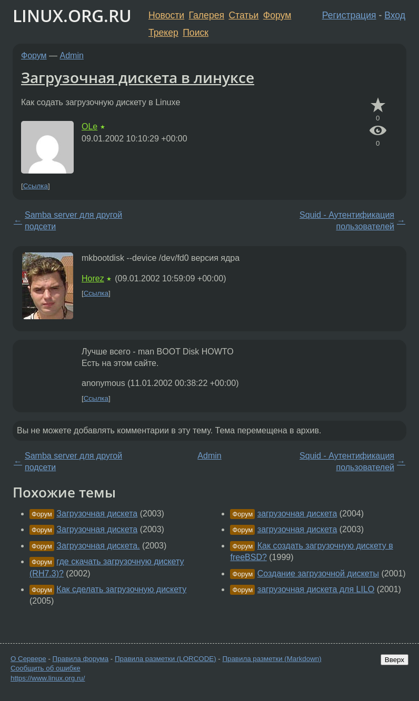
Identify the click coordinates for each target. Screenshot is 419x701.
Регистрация (349, 15)
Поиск (195, 32)
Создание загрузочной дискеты (318, 573)
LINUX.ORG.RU (72, 15)
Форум (277, 15)
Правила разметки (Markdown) (271, 659)
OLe (89, 126)
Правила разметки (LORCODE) (165, 659)
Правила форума (81, 659)
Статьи (243, 15)
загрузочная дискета (297, 513)
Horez (93, 278)
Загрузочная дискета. (97, 545)
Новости (166, 15)
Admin (72, 55)
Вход (394, 15)
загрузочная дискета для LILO (315, 589)
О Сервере (28, 659)
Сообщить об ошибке (46, 668)
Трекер (163, 32)
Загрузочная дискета (96, 513)
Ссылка (35, 186)
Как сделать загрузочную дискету (121, 589)
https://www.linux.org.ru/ (48, 678)
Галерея (206, 15)
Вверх (394, 660)
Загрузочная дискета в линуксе (137, 77)
